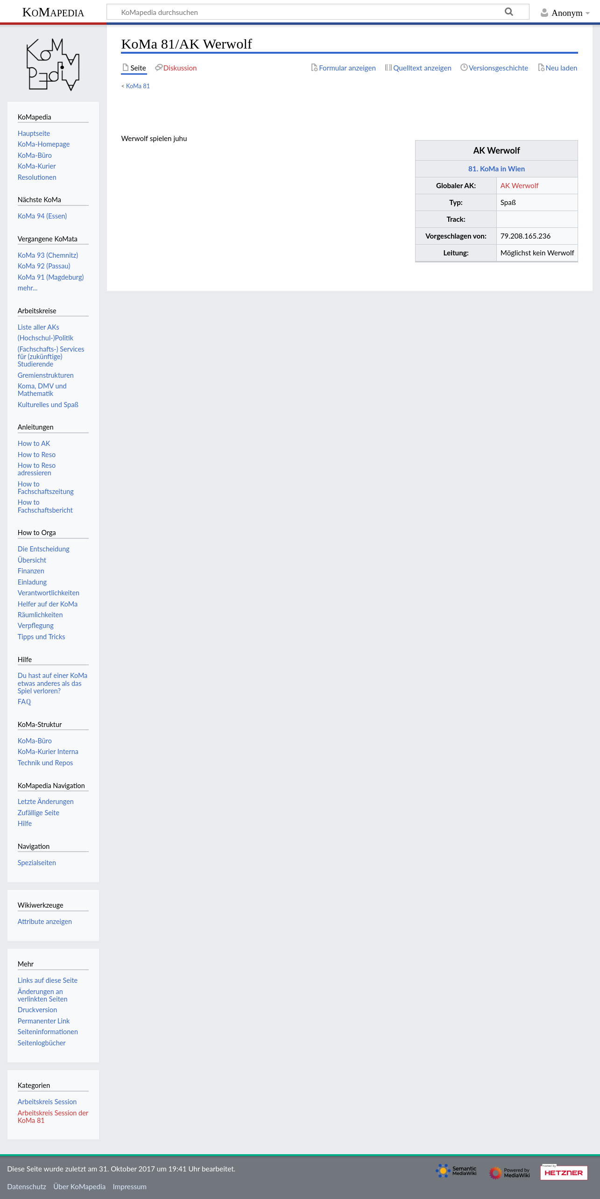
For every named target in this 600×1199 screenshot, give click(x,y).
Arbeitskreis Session (47, 1102)
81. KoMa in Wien (496, 168)
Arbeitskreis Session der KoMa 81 (53, 1116)
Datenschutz (26, 1186)
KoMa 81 (138, 86)
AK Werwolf (496, 150)
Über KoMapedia (79, 1186)
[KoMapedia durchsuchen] (318, 11)
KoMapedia (53, 12)
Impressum (130, 1186)
